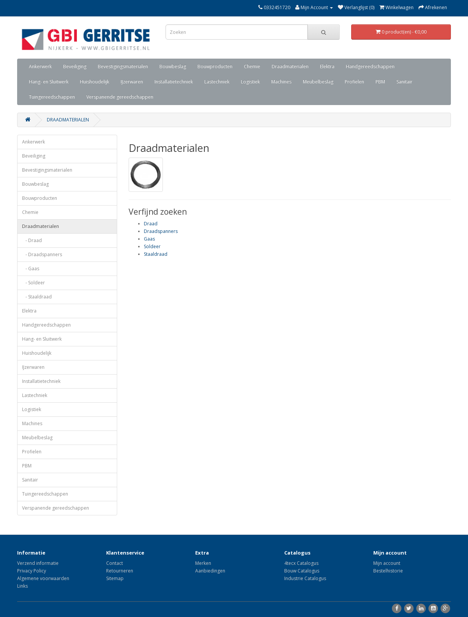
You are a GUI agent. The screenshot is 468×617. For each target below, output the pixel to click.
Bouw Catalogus (301, 571)
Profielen (354, 81)
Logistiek (250, 81)
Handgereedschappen (370, 66)
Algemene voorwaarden (43, 578)
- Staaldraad (37, 296)
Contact (114, 563)
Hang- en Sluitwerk (48, 81)
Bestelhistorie (388, 571)
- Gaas (30, 268)
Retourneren (119, 571)
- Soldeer (33, 282)
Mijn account (386, 563)
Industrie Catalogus (305, 578)
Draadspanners (161, 231)
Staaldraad (155, 254)
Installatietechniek (173, 81)
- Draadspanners (42, 254)
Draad (151, 223)
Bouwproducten (214, 66)
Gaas (149, 239)
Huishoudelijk (94, 81)
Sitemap (115, 578)
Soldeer (152, 246)
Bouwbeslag (172, 66)
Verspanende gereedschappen (119, 97)
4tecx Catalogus (301, 563)
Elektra (327, 66)
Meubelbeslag (318, 81)
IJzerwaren (132, 81)
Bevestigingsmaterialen (123, 66)
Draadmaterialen (290, 66)
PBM (380, 81)
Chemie (252, 66)
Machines (281, 81)
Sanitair (404, 81)
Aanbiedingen (210, 571)
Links (22, 586)
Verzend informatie (38, 563)
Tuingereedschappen (52, 97)
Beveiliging (74, 66)
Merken (203, 563)
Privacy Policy (31, 571)
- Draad (32, 240)
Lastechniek (216, 81)
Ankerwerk (40, 66)
